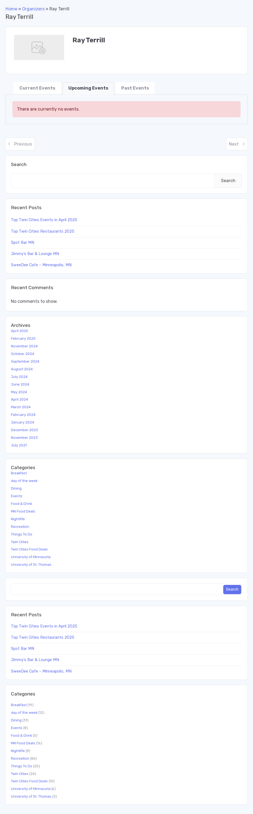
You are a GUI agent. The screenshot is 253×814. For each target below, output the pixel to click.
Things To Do (21, 534)
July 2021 (19, 445)
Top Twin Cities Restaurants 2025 (42, 231)
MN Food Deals (23, 511)
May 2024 (19, 392)
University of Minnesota (31, 557)
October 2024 (22, 354)
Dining (16, 488)
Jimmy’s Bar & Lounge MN (35, 253)
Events (16, 496)
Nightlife (18, 519)
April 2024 (19, 399)
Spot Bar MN (22, 242)
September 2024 (25, 361)
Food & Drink (21, 504)
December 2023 (24, 430)
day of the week (24, 481)
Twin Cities (19, 542)
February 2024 (23, 415)
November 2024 (24, 346)
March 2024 (21, 407)
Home (11, 8)
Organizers (33, 8)
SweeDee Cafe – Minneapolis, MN (41, 265)
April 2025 (19, 331)
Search (19, 164)
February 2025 (23, 338)
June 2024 (20, 384)
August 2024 (22, 369)
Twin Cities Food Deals (29, 549)
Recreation (20, 527)
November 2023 (24, 438)
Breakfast (19, 473)
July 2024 (19, 377)
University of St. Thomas (31, 565)
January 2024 (22, 422)
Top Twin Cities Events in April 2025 (44, 220)
